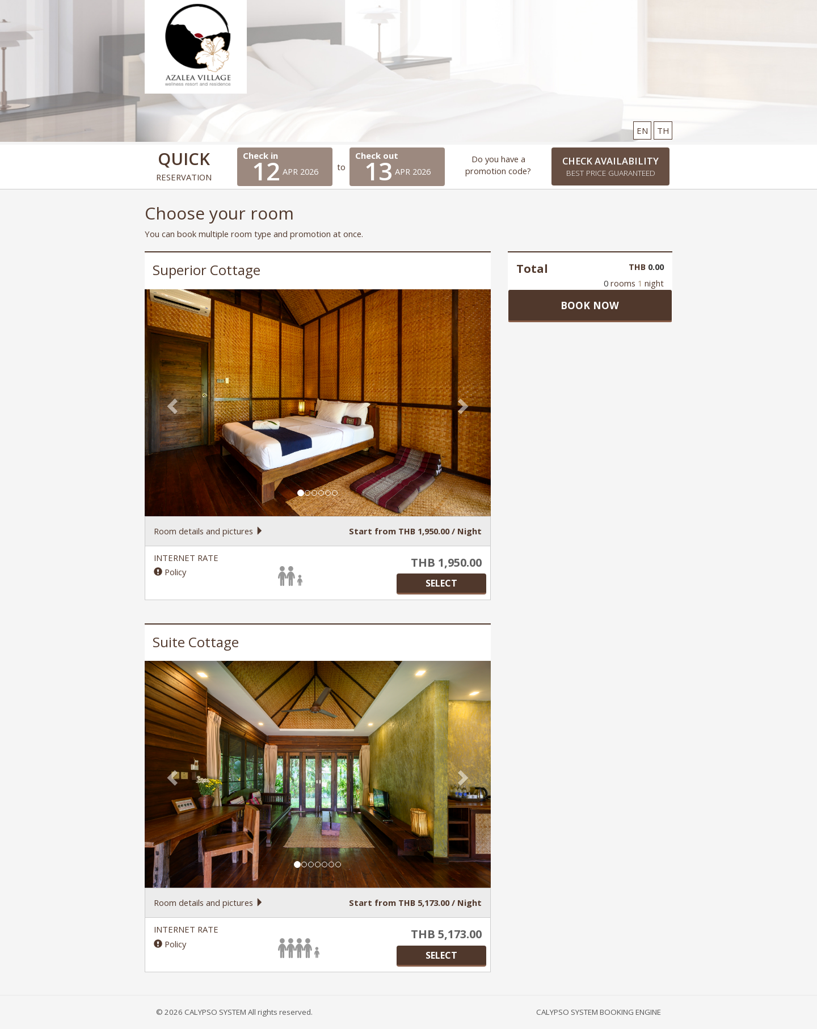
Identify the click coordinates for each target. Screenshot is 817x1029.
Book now (590, 305)
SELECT (441, 583)
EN (642, 130)
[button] (170, 402)
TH (663, 130)
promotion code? (498, 170)
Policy (170, 571)
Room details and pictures (209, 531)
